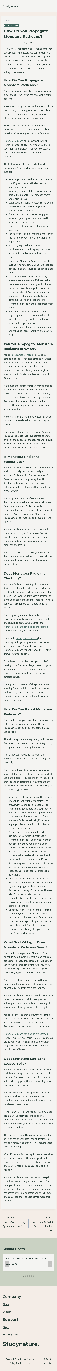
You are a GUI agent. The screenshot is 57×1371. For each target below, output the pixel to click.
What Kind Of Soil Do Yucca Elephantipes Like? (42, 1223)
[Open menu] (51, 6)
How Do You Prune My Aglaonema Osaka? (14, 1221)
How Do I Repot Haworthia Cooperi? (27, 1258)
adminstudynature (13, 43)
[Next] (50, 1264)
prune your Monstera (27, 638)
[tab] (24, 1276)
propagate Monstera (22, 354)
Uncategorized (11, 25)
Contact (7, 1311)
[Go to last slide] (7, 1264)
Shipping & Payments (14, 1334)
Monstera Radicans (13, 140)
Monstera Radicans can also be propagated (26, 626)
